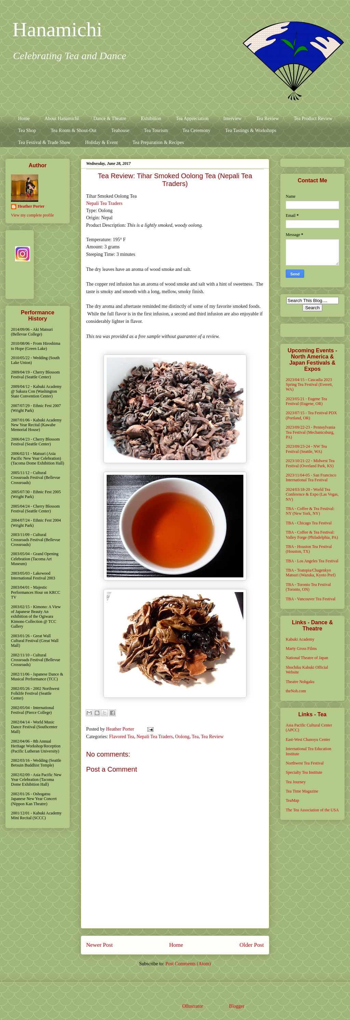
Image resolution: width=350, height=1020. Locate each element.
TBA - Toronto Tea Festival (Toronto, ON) (308, 587)
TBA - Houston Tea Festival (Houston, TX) (309, 549)
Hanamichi (57, 29)
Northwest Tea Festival (305, 763)
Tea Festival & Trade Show (44, 142)
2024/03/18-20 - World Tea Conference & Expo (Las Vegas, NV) (312, 494)
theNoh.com (296, 691)
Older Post (252, 945)
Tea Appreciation (192, 118)
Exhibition (151, 118)
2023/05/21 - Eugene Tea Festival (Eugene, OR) (306, 401)
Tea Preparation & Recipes (158, 142)
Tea (195, 736)
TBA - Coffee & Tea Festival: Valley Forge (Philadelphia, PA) (312, 534)
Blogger (236, 1006)
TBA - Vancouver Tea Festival (310, 599)
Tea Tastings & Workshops (250, 130)
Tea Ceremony (197, 130)
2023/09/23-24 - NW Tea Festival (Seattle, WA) (306, 449)
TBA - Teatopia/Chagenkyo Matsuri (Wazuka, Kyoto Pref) (311, 572)
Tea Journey (296, 782)
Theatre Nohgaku (300, 681)
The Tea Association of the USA (312, 810)
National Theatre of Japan (307, 657)
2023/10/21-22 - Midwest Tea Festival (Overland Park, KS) (310, 463)
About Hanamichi (61, 118)
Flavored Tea (121, 736)
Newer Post (99, 945)
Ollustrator (192, 1006)
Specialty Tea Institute (304, 772)
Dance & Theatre (109, 118)
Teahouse (120, 130)
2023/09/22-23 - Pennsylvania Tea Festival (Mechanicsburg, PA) (310, 432)
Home (24, 118)
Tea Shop (27, 130)
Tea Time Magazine (302, 791)
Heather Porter (120, 729)
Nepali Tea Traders (104, 203)
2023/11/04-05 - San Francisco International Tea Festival (311, 477)
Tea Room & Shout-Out (73, 130)
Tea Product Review (313, 118)
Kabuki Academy (300, 639)
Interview (232, 118)
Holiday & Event (101, 142)
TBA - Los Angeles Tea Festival (312, 561)
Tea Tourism (156, 130)
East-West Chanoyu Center (308, 739)
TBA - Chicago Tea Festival (309, 523)
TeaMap (292, 800)
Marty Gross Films (301, 648)
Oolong (182, 736)
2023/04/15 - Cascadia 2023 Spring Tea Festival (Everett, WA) (309, 384)
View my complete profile (32, 215)
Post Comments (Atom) (188, 963)
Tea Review (267, 118)
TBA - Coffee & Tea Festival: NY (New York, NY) (310, 511)
